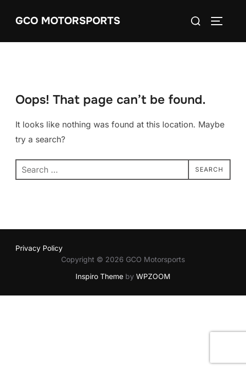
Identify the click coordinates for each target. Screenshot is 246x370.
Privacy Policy (39, 248)
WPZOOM (153, 276)
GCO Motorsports (67, 20)
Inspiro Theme (99, 276)
